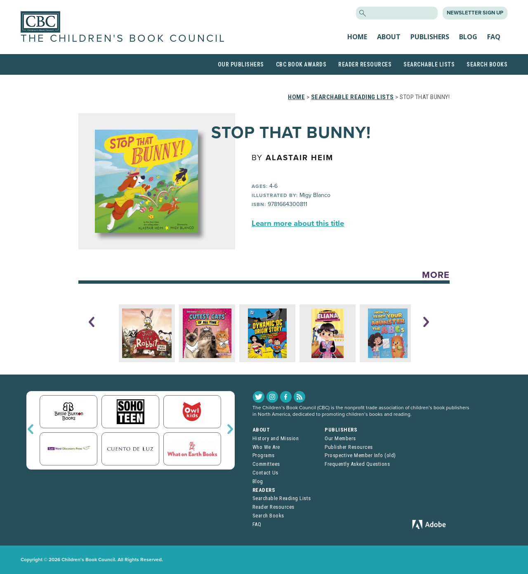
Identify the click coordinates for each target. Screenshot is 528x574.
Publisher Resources (349, 447)
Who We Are (266, 447)
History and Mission (275, 438)
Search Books (487, 64)
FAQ (493, 36)
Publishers (429, 36)
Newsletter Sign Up (475, 12)
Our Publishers (241, 64)
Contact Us (265, 473)
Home (357, 36)
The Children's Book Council (123, 38)
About (389, 36)
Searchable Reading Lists (352, 97)
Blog (468, 36)
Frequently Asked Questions (357, 464)
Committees (266, 464)
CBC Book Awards (301, 64)
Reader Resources (364, 64)
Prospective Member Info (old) (360, 455)
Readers (264, 490)
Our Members (340, 438)
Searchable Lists (429, 64)
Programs (263, 455)
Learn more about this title (298, 223)
